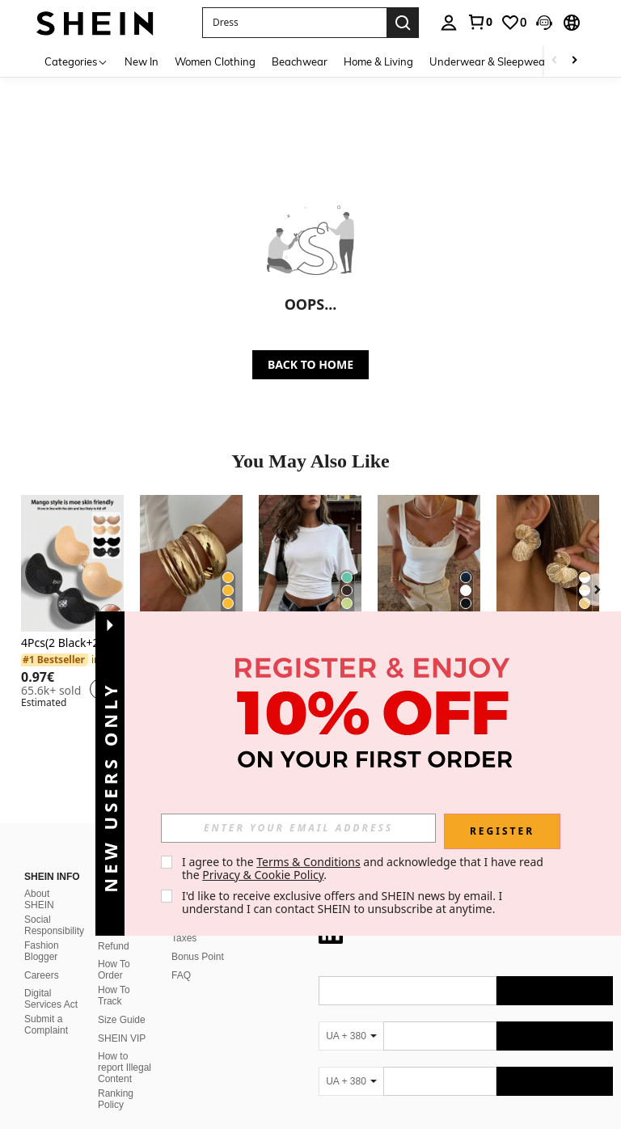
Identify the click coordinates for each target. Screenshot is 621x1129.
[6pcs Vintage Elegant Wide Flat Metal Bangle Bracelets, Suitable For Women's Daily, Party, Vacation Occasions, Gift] (191, 563)
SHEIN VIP (122, 1019)
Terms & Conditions (308, 861)
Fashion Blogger (41, 931)
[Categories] (76, 61)
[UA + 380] (351, 1016)
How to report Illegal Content (124, 1048)
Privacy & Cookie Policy (262, 874)
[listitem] (72, 604)
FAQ (181, 956)
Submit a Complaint (46, 1005)
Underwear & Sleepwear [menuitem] (489, 61)
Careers (41, 956)
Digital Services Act (51, 979)
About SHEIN (39, 880)
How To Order (114, 950)
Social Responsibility (54, 905)
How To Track (114, 976)
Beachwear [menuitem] (299, 61)
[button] (544, 22)
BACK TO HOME (310, 364)
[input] (298, 828)
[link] (479, 22)
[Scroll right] (574, 61)
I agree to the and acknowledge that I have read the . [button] (364, 868)
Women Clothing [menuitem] (215, 61)
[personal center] (448, 22)
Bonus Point (197, 937)
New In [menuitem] (141, 61)
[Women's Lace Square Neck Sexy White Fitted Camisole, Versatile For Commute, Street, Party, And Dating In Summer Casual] (429, 563)
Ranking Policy (115, 1079)
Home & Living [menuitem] (378, 61)
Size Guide (122, 1000)
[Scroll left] (554, 61)
